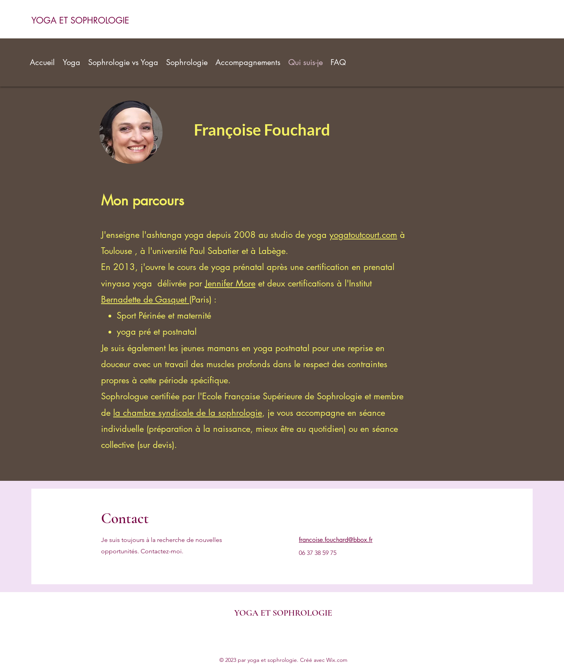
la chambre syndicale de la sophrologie (187, 412)
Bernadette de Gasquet (145, 299)
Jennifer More (230, 283)
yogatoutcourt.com (363, 234)
